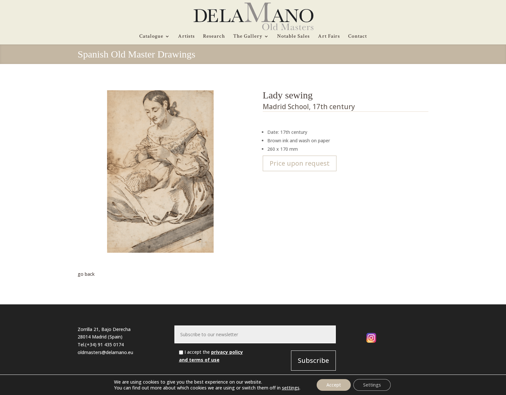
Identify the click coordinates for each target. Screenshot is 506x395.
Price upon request (300, 163)
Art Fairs (329, 37)
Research (214, 37)
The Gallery (247, 37)
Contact (357, 37)
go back (86, 274)
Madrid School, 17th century (309, 106)
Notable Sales (293, 37)
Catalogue (151, 37)
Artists (186, 37)
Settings (372, 385)
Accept (333, 385)
